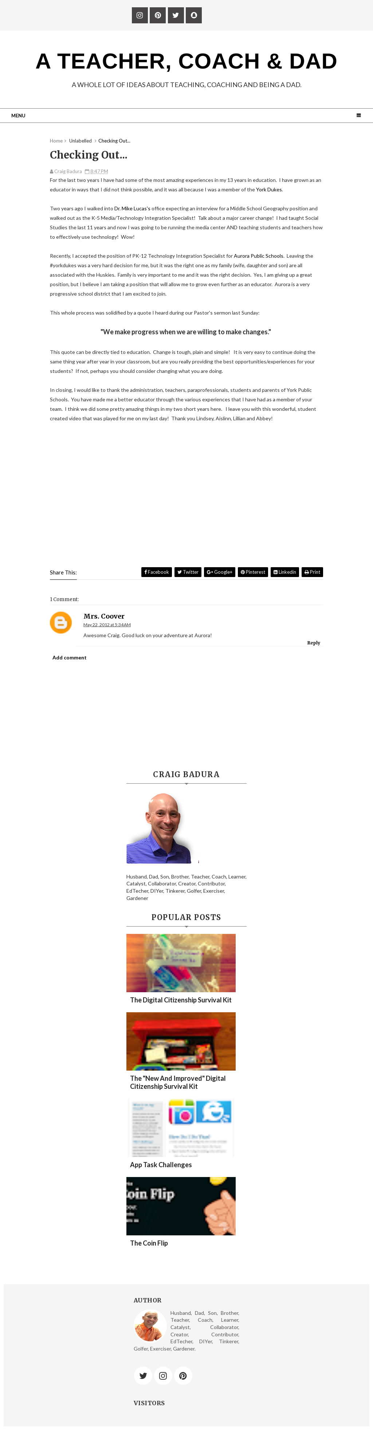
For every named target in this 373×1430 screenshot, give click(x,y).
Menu (18, 115)
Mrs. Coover (104, 616)
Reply (313, 643)
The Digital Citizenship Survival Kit (181, 1000)
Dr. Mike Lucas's (131, 208)
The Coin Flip (149, 1243)
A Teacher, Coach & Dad (186, 61)
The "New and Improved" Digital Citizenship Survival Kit (178, 1082)
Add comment (69, 657)
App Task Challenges (161, 1165)
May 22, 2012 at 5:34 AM (107, 624)
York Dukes (269, 189)
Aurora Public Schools (258, 256)
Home (56, 141)
